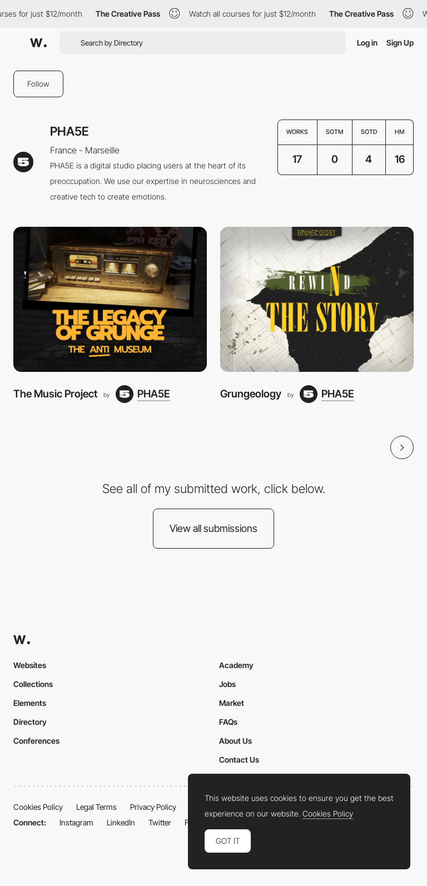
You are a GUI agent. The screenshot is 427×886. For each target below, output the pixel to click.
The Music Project (55, 393)
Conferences (36, 740)
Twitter (159, 822)
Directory (30, 721)
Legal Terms (96, 807)
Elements (29, 703)
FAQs (228, 721)
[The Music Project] (110, 299)
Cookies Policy (38, 807)
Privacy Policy (153, 807)
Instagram (76, 822)
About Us (235, 740)
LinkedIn (121, 822)
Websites (29, 665)
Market (231, 703)
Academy (236, 665)
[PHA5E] (143, 394)
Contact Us (239, 759)
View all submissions (213, 528)
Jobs (227, 684)
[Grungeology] (317, 299)
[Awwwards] (38, 42)
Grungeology (250, 393)
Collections (33, 684)
